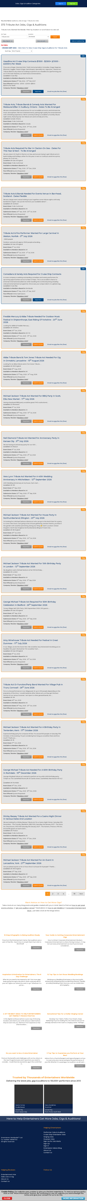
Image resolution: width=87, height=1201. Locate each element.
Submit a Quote (38, 135)
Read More (26, 91)
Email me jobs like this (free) (56, 91)
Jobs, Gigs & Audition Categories (28, 3)
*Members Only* (22, 88)
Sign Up (47, 1144)
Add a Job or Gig (7, 1177)
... (68, 894)
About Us (47, 1150)
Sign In (46, 1146)
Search (55, 37)
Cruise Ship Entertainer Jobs (55, 1134)
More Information (73, 1198)
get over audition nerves (25, 908)
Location (30, 34)
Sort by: (8, 51)
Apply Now (38, 91)
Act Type (3, 34)
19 (74, 894)
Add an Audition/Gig (78, 41)
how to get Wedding (56, 908)
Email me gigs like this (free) (56, 135)
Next (81, 894)
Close (7, 1198)
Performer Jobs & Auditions (54, 1132)
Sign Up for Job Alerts (52, 1141)
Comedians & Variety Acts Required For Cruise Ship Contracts (32, 274)
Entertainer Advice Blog (53, 1148)
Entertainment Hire (8, 1174)
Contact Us (48, 1152)
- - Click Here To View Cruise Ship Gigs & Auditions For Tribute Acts (34, 48)
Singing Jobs (49, 1137)
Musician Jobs (49, 1139)
